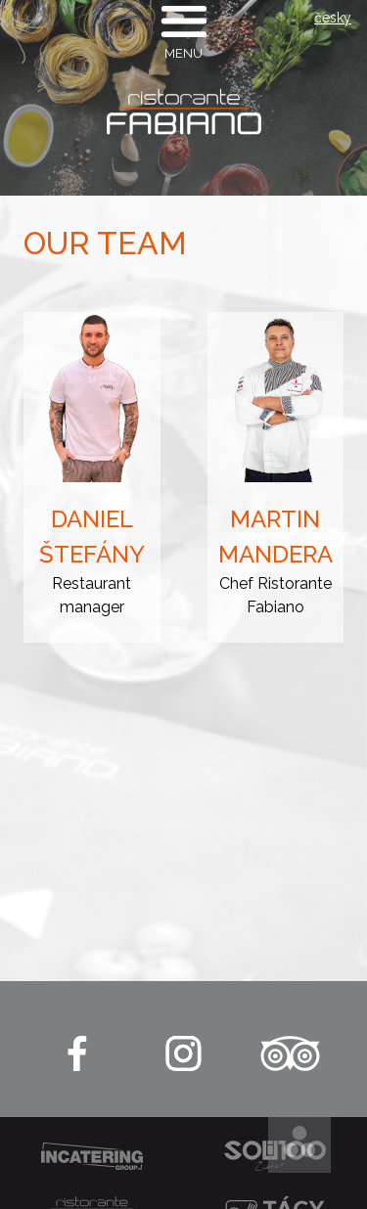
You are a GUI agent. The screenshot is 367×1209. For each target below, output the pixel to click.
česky (332, 17)
